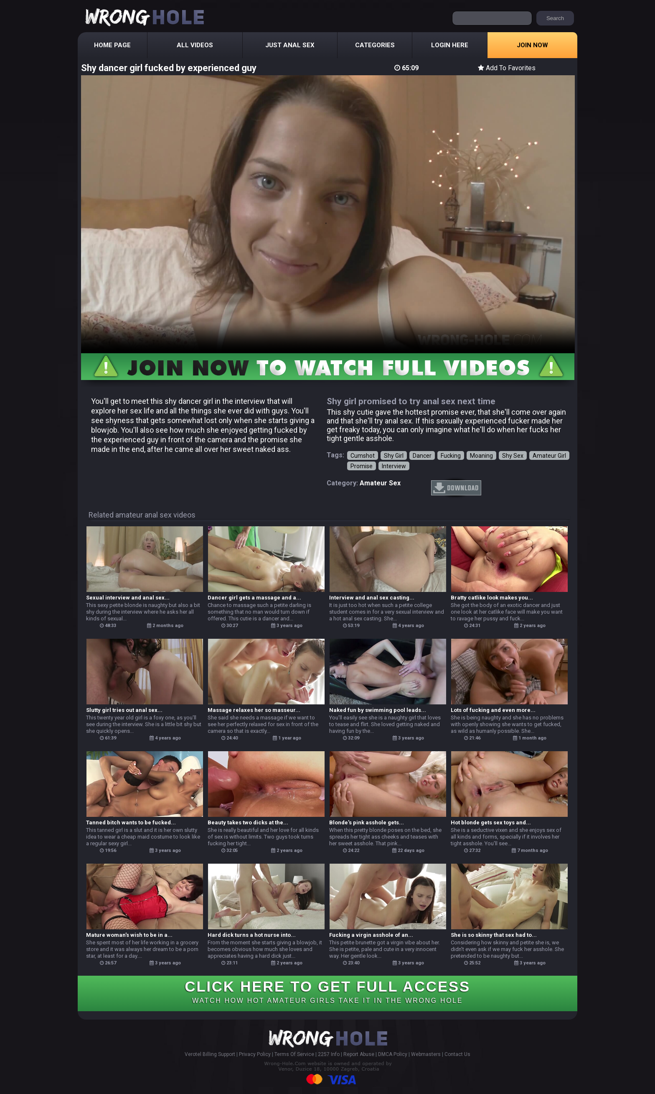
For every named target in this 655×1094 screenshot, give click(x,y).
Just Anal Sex (290, 45)
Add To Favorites (507, 68)
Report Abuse (358, 1054)
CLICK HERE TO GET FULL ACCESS (327, 991)
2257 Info (329, 1054)
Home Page (112, 45)
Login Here (449, 45)
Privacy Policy (255, 1054)
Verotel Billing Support (210, 1054)
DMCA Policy (392, 1054)
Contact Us (457, 1054)
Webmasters (426, 1054)
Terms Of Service (294, 1054)
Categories (375, 45)
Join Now (532, 45)
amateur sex (380, 483)
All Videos (195, 45)
